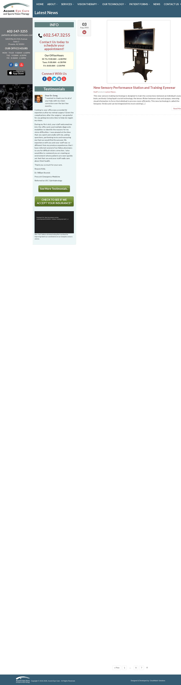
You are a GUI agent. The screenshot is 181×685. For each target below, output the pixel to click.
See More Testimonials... (54, 188)
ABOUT (52, 4)
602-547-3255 (17, 31)
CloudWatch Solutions (157, 681)
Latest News (110, 92)
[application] (54, 222)
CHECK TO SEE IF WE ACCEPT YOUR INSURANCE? (54, 201)
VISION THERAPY (88, 4)
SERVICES (67, 4)
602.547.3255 (54, 35)
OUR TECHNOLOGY (114, 4)
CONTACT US (171, 4)
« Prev (116, 668)
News (156, 4)
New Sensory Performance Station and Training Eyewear (134, 87)
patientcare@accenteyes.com (17, 34)
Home (40, 4)
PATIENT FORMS (139, 4)
